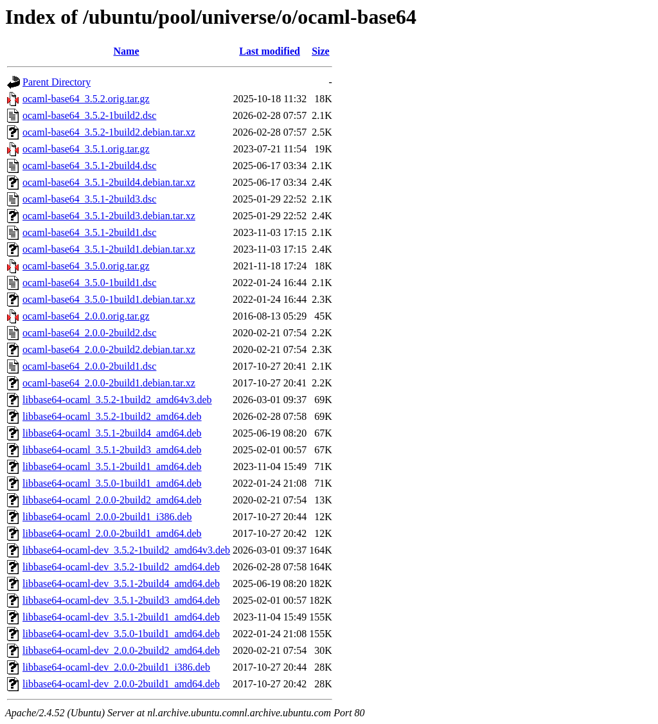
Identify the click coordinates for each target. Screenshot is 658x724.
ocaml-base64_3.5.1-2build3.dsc (89, 199)
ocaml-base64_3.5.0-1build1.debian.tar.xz (108, 299)
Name (126, 51)
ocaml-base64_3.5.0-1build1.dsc (89, 282)
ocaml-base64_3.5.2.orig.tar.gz (86, 98)
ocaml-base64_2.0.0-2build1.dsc (89, 366)
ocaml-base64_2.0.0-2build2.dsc (89, 332)
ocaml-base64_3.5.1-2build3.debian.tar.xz (108, 215)
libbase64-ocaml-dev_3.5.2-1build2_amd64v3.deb (126, 550)
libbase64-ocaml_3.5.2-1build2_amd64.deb (112, 416)
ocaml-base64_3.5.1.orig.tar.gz (86, 148)
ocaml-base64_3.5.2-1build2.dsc (89, 115)
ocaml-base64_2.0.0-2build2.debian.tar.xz (108, 349)
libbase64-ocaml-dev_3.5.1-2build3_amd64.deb (121, 600)
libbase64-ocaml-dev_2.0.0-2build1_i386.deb (116, 667)
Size (321, 51)
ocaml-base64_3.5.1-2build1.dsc (89, 232)
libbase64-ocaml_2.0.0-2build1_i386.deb (107, 516)
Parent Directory (56, 82)
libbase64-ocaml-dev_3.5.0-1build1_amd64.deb (121, 633)
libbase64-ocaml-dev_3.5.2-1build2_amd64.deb (121, 566)
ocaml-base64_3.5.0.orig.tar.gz (86, 265)
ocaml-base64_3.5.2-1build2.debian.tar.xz (108, 132)
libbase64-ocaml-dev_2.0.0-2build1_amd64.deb (121, 683)
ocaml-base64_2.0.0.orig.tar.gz (86, 316)
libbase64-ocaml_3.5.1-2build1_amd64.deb (112, 466)
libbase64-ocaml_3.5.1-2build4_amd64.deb (112, 433)
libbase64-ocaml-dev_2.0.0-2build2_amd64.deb (121, 650)
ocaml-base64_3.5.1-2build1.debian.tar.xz (108, 249)
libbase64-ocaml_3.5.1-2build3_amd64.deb (112, 449)
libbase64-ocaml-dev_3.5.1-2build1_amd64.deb (121, 616)
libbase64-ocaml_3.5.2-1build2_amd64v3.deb (117, 399)
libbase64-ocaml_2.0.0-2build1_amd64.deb (112, 533)
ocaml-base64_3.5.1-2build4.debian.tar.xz (108, 182)
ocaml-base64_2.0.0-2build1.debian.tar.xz (108, 382)
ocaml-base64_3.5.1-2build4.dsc (89, 165)
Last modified (269, 51)
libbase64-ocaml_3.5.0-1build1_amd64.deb (112, 483)
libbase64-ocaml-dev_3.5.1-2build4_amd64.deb (121, 583)
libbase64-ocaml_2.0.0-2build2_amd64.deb (112, 499)
